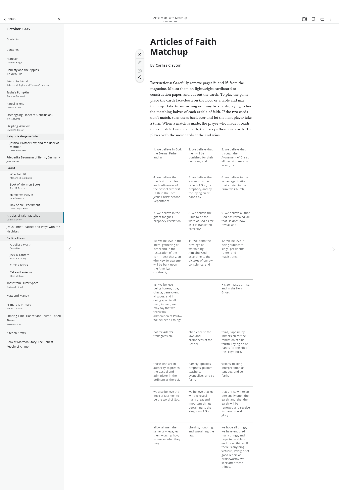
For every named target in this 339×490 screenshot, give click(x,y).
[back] (5, 19)
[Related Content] (322, 19)
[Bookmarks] (313, 19)
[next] (333, 249)
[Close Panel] (59, 19)
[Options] (331, 19)
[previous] (70, 249)
